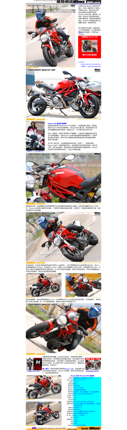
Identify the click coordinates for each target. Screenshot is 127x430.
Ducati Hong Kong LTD (94, 66)
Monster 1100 (69, 369)
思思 (58, 123)
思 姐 (80, 32)
